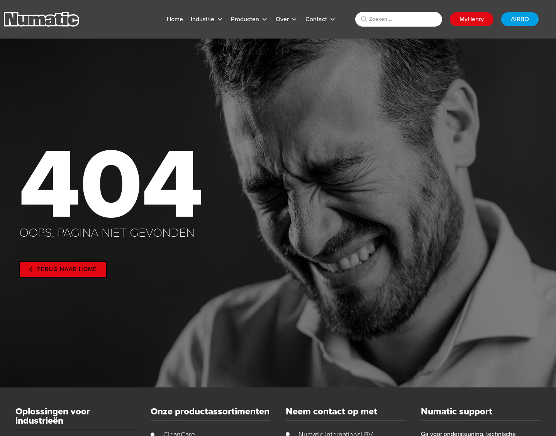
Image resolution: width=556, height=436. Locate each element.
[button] (207, 19)
